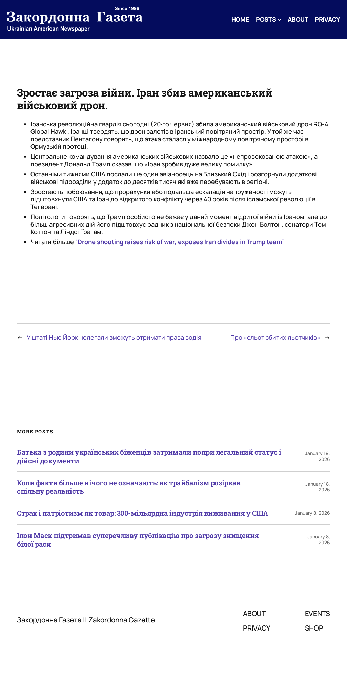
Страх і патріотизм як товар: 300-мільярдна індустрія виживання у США (142, 513)
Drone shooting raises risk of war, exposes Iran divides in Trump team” (181, 242)
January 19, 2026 (317, 456)
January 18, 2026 (317, 487)
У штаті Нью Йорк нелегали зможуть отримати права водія (114, 337)
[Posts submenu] (279, 19)
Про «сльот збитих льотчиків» (275, 337)
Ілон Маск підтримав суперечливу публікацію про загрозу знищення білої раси (138, 539)
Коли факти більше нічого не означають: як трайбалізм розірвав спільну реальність (129, 487)
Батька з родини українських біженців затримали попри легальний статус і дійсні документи (149, 456)
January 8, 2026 (312, 513)
